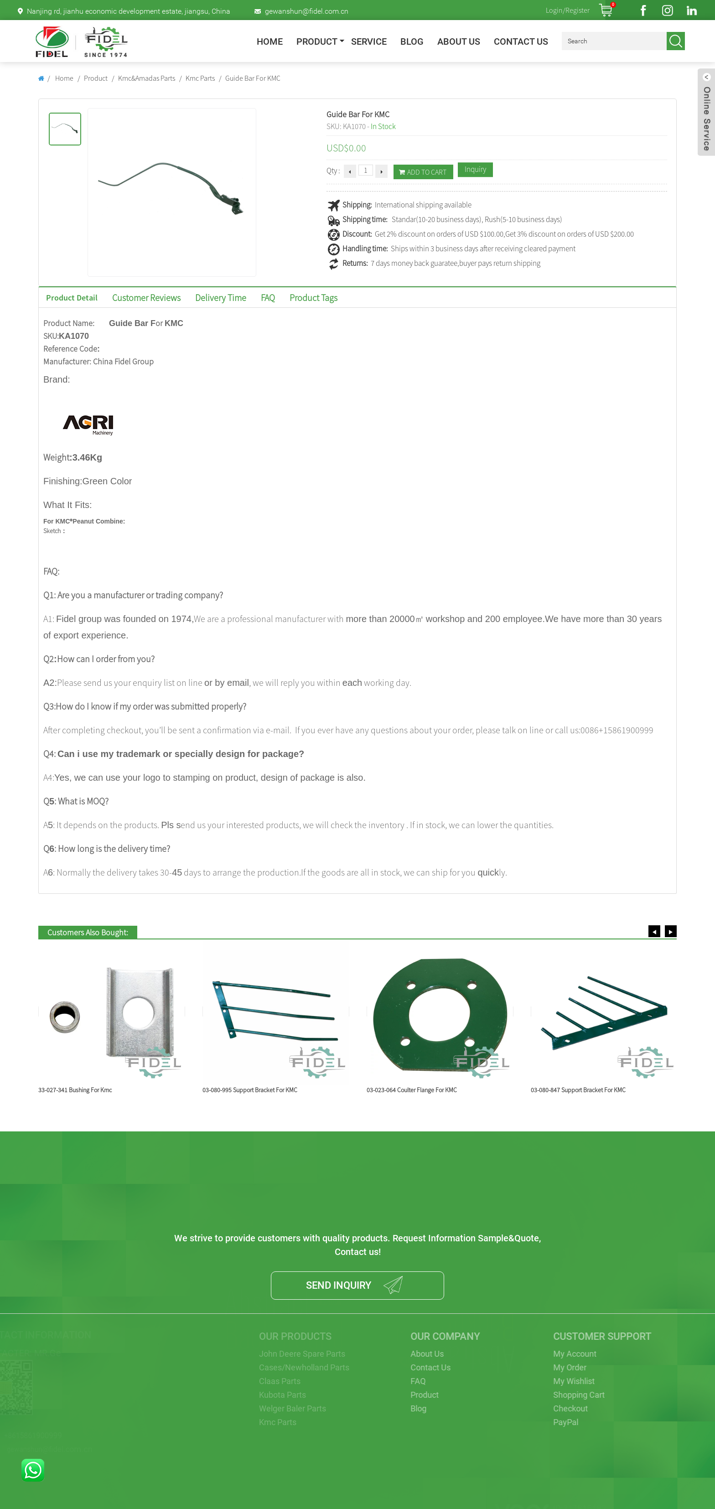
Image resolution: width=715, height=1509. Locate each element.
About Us (458, 42)
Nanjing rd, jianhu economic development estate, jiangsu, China (128, 11)
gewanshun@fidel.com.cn (306, 11)
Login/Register (568, 10)
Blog (412, 42)
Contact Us (521, 42)
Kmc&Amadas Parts (146, 78)
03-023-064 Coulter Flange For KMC (412, 1090)
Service (369, 42)
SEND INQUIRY (338, 1285)
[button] (654, 931)
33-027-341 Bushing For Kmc (75, 1090)
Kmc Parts (200, 78)
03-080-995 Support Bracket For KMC (249, 1090)
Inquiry (475, 169)
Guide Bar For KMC (252, 78)
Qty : (333, 171)
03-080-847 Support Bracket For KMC (578, 1090)
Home (270, 42)
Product (316, 42)
